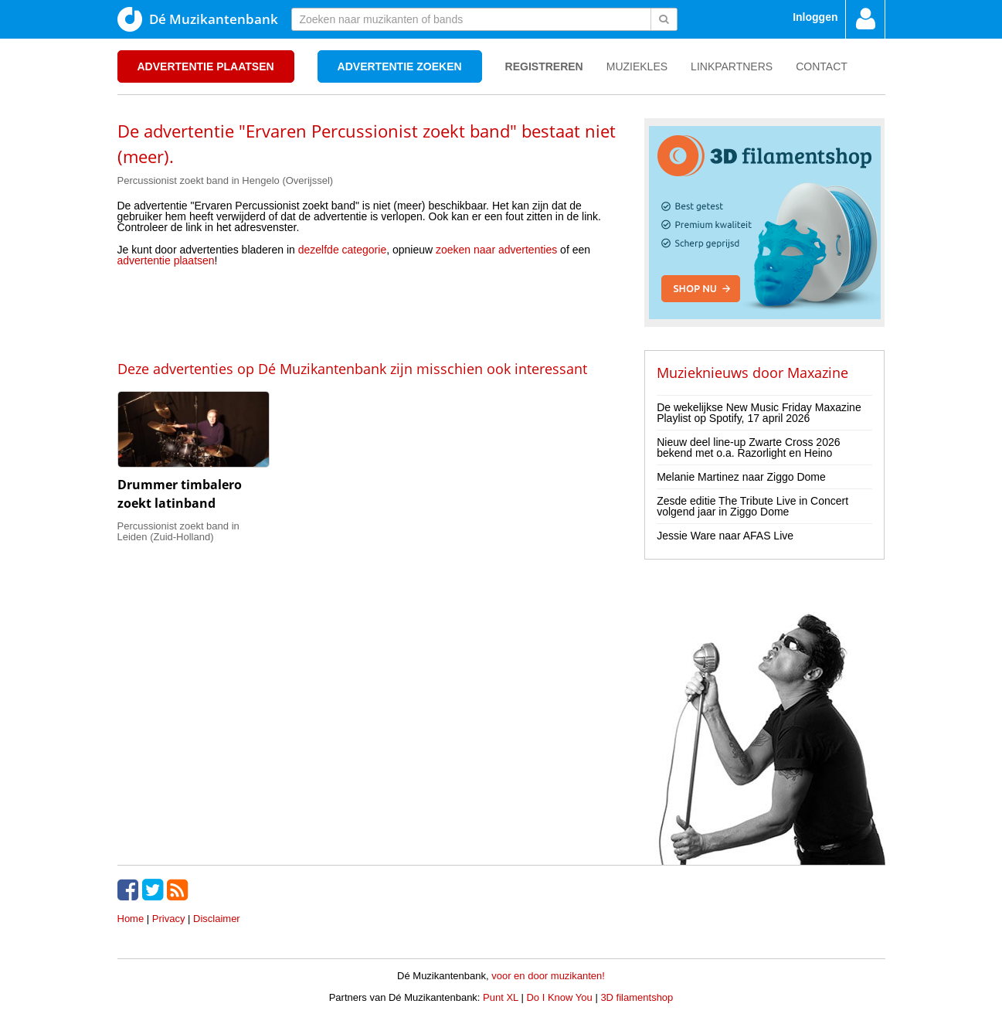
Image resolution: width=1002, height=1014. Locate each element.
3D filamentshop (636, 997)
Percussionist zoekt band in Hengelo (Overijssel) (225, 180)
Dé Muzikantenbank (197, 19)
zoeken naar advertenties (496, 249)
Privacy (168, 918)
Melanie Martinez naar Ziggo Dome (741, 477)
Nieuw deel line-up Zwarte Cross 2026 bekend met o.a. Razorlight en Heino (748, 447)
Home (130, 918)
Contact (821, 66)
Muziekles (636, 66)
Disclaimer (216, 918)
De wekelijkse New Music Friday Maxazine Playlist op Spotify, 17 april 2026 (759, 412)
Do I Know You (559, 997)
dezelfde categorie (342, 249)
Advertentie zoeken (400, 66)
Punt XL (500, 997)
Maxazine (817, 372)
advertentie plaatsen (166, 260)
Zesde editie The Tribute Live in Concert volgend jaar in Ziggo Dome (752, 506)
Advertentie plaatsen (206, 66)
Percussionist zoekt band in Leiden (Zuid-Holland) (178, 531)
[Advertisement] (369, 312)
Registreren (544, 66)
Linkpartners (732, 66)
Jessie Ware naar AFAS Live (725, 535)
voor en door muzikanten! (548, 976)
